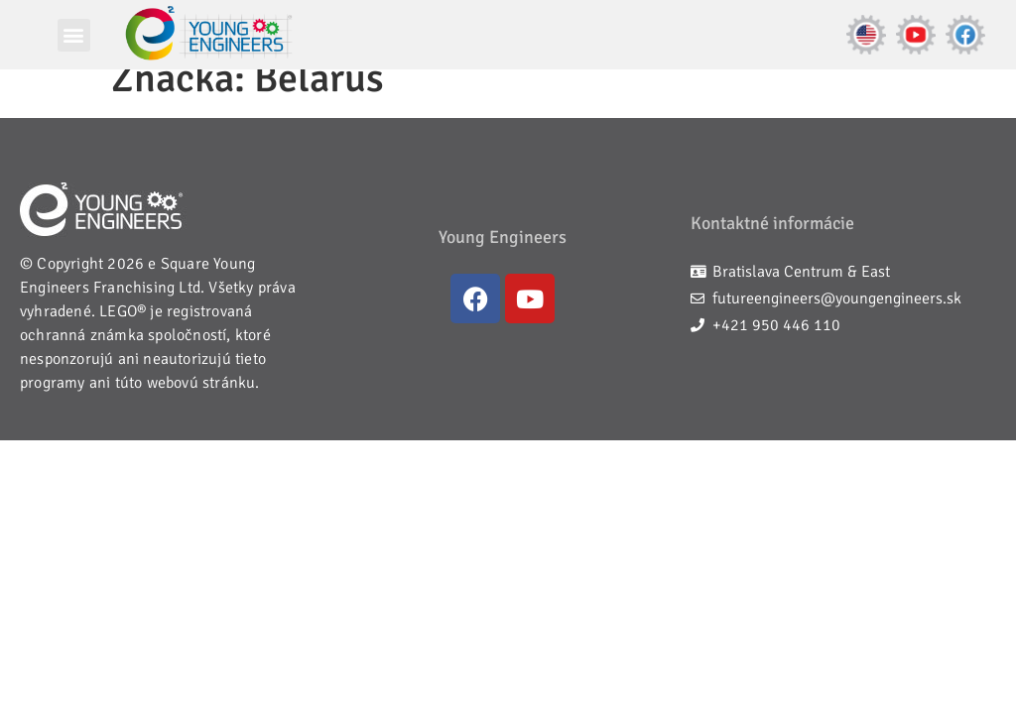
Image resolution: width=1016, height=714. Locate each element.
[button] (74, 35)
